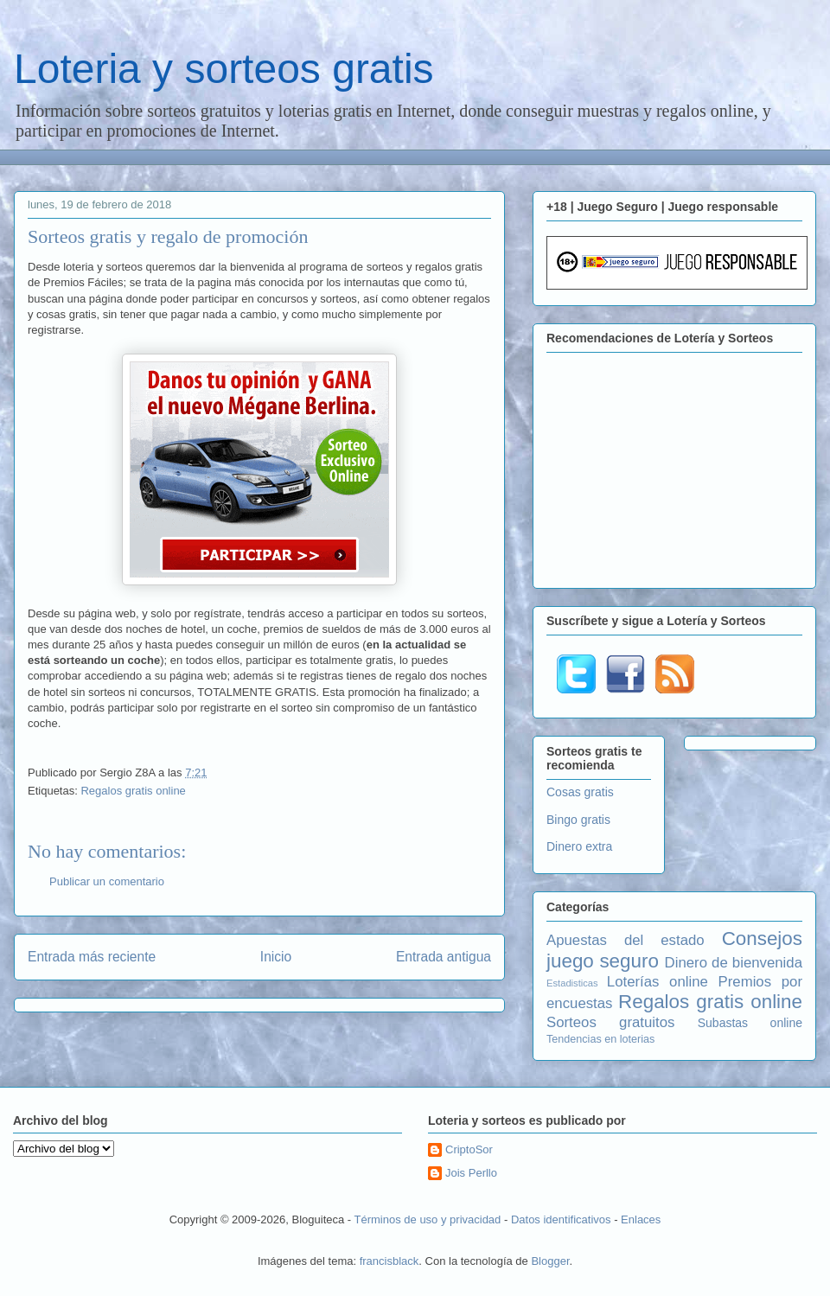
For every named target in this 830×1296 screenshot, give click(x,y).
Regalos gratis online (132, 790)
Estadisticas (572, 983)
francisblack (389, 1261)
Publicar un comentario (106, 881)
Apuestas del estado (625, 940)
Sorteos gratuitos (610, 1022)
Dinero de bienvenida (733, 962)
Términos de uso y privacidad (427, 1219)
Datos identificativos (561, 1219)
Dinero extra (579, 846)
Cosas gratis (580, 792)
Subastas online (750, 1023)
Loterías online (657, 982)
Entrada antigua (443, 956)
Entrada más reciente (92, 956)
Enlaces (641, 1219)
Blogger (550, 1261)
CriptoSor (469, 1149)
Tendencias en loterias (600, 1039)
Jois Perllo (471, 1172)
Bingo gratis (578, 820)
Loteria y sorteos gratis (224, 69)
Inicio (275, 956)
